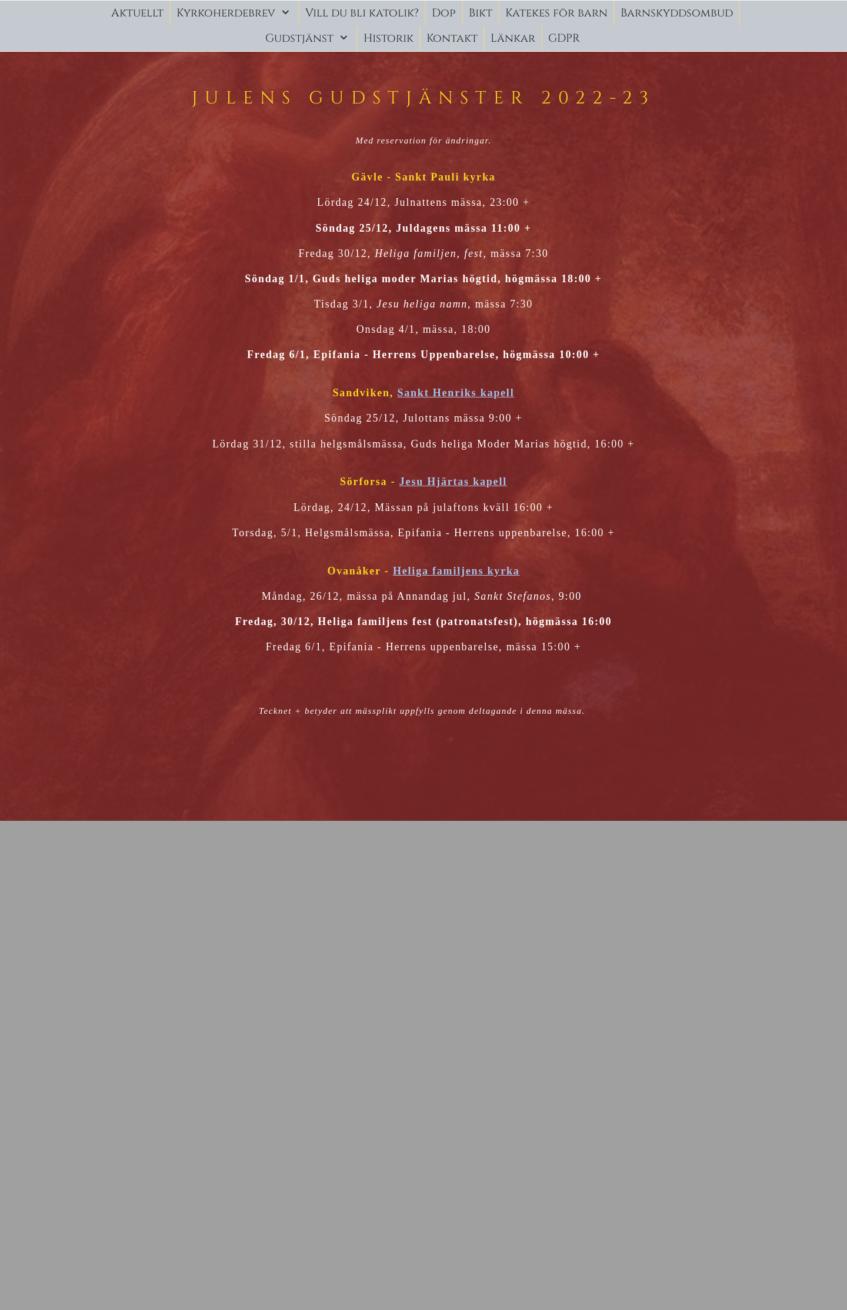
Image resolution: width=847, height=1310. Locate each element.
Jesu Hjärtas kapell (453, 481)
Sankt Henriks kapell (455, 393)
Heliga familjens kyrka (456, 571)
